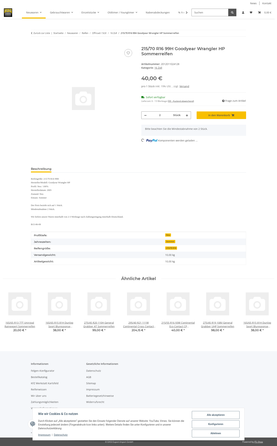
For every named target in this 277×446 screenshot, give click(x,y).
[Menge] (160, 115)
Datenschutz (61, 435)
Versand (184, 86)
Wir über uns (38, 395)
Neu (168, 235)
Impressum (44, 435)
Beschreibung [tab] (41, 169)
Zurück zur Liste (41, 33)
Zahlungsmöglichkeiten (44, 402)
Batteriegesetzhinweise (100, 395)
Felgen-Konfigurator (42, 370)
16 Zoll (158, 67)
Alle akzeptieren (215, 415)
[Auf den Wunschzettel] (128, 53)
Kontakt (266, 3)
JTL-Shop (258, 441)
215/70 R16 (171, 248)
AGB (88, 377)
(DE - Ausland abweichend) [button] (181, 101)
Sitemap (91, 383)
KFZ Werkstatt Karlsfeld (44, 383)
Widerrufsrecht (95, 402)
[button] (243, 12)
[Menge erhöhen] (187, 115)
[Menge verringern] (145, 115)
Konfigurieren (215, 424)
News (253, 3)
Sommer (170, 241)
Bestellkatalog (39, 377)
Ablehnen (215, 433)
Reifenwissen (39, 389)
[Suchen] (209, 12)
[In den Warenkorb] (34, 44)
